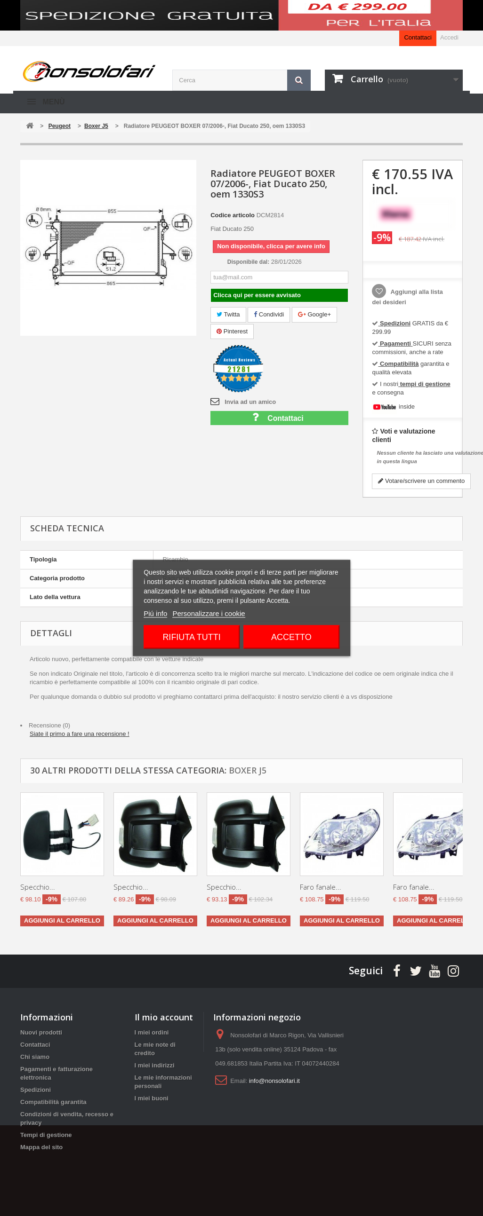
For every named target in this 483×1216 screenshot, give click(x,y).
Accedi (449, 37)
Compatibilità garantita (53, 1101)
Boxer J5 (247, 770)
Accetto (291, 637)
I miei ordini (152, 1032)
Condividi (269, 314)
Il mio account (164, 1017)
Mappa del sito (41, 1147)
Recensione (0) (49, 725)
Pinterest (232, 331)
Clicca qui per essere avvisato (257, 295)
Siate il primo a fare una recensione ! (79, 733)
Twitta (228, 314)
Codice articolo (232, 215)
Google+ (314, 314)
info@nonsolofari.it (274, 1080)
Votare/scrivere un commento (421, 480)
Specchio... (37, 887)
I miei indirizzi (155, 1065)
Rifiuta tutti (191, 637)
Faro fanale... (320, 887)
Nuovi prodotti (41, 1032)
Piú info (155, 613)
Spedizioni (35, 1089)
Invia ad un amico (250, 401)
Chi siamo (34, 1056)
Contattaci (418, 37)
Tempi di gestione (46, 1134)
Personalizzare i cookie (208, 613)
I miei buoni (152, 1098)
